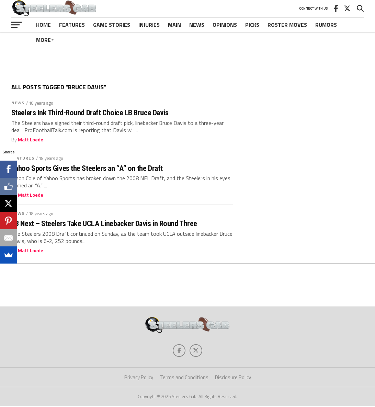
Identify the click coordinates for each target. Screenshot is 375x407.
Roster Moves (287, 25)
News (196, 25)
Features (72, 25)
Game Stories (111, 25)
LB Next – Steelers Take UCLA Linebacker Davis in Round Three (104, 223)
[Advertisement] (187, 52)
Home (43, 25)
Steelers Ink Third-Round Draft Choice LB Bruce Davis (90, 112)
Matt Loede (30, 139)
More (43, 40)
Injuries (149, 25)
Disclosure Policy (233, 378)
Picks (252, 25)
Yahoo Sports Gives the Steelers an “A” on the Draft (87, 168)
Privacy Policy (138, 378)
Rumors (326, 25)
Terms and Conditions (184, 378)
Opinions (225, 25)
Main (174, 25)
